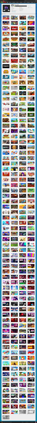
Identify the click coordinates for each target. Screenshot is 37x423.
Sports (21, 2)
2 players (32, 2)
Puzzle (17, 2)
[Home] (7, 2)
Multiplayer (28, 2)
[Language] (35, 422)
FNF (24, 2)
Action (10, 2)
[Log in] (36, 0)
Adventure (14, 2)
